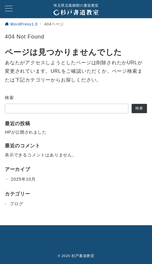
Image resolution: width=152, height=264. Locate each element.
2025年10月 (23, 179)
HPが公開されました (25, 132)
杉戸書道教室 (82, 256)
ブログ (16, 203)
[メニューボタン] (9, 9)
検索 (9, 97)
